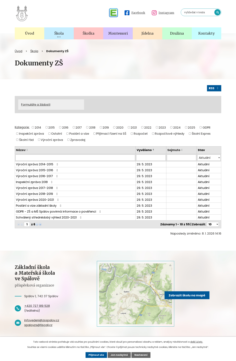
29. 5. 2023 (144, 164)
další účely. (196, 341)
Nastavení (141, 355)
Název (21, 150)
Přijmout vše (96, 355)
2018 (92, 127)
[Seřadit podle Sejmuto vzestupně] (182, 149)
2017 (79, 127)
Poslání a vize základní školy (39, 206)
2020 (119, 127)
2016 (65, 127)
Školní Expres (201, 134)
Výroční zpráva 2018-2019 (37, 194)
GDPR (206, 127)
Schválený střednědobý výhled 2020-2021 (49, 217)
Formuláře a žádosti (35, 105)
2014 (38, 127)
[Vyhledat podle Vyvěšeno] (151, 158)
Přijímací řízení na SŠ (111, 134)
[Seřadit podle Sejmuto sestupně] (182, 150)
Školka (88, 33)
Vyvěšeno (144, 150)
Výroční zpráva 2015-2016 (37, 170)
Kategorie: (22, 127)
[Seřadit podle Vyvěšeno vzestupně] (153, 149)
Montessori (118, 33)
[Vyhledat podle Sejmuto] (181, 158)
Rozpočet (141, 134)
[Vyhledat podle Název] (75, 158)
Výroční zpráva (52, 140)
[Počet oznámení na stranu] (213, 224)
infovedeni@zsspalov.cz (41, 320)
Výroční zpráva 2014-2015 (37, 164)
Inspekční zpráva (31, 134)
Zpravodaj (77, 140)
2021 (134, 127)
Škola (34, 51)
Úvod (18, 51)
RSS (214, 88)
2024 (177, 127)
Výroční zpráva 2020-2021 (38, 200)
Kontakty (206, 33)
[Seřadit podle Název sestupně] (27, 150)
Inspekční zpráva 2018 (35, 182)
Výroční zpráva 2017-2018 (37, 188)
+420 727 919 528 (37, 306)
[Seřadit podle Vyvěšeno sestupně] (153, 150)
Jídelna (147, 33)
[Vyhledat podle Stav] (209, 158)
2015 (51, 127)
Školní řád (26, 140)
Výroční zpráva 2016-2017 (37, 176)
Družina (177, 33)
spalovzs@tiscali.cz (38, 325)
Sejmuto (173, 150)
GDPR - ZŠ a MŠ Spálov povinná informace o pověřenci (59, 211)
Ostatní (56, 134)
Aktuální (203, 164)
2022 (147, 127)
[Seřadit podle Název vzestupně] (27, 149)
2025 (191, 127)
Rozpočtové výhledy (169, 134)
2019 (106, 127)
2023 (162, 127)
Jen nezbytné (119, 355)
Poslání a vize (79, 134)
